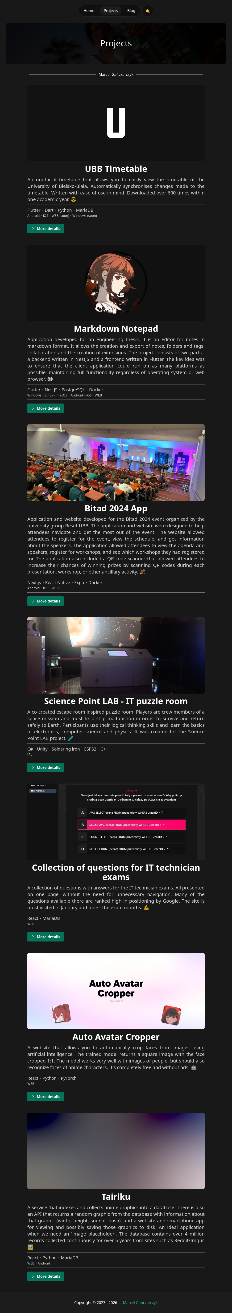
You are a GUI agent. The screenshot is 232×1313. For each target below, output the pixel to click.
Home (88, 10)
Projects (111, 10)
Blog (131, 10)
